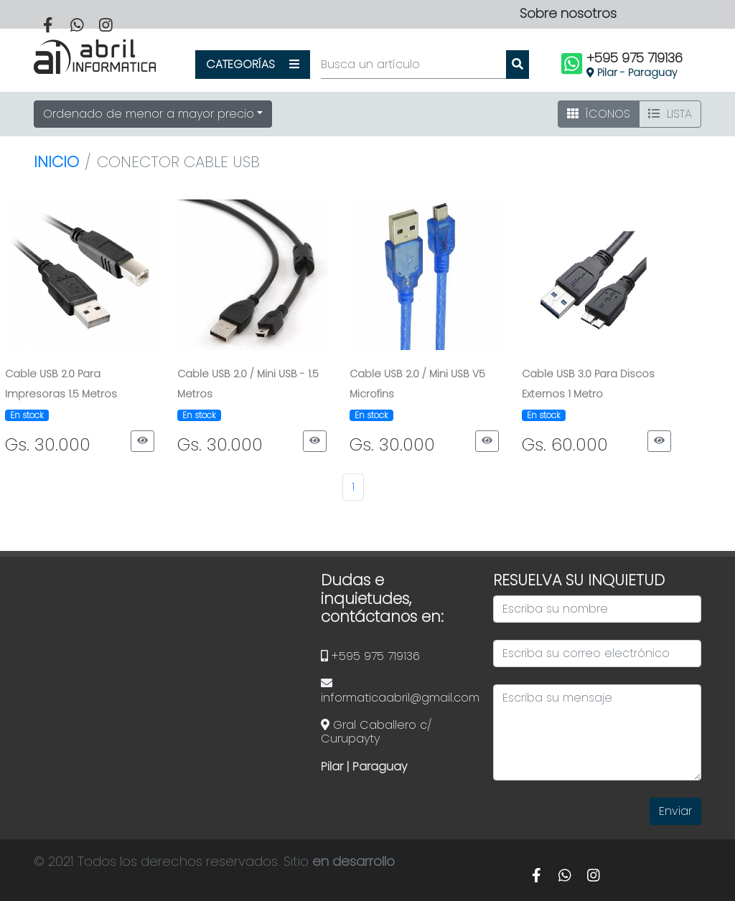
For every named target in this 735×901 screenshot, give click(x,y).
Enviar (675, 811)
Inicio (56, 161)
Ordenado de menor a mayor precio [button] (148, 113)
